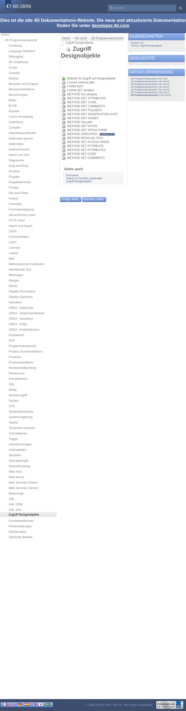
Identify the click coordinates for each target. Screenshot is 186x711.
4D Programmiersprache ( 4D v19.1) (150, 81)
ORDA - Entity (18, 324)
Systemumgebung (21, 417)
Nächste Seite (93, 199)
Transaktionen (18, 433)
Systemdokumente (21, 411)
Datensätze (16, 144)
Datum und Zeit (19, 155)
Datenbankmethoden (22, 133)
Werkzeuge (16, 493)
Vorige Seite (70, 199)
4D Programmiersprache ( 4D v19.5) (150, 86)
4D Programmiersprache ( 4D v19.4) (150, 84)
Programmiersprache (22, 346)
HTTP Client (17, 220)
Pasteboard (16, 335)
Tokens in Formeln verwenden (84, 178)
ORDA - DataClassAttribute (27, 313)
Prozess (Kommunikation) (26, 351)
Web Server (16, 477)
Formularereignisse (21, 209)
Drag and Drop (18, 166)
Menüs (13, 286)
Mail (11, 258)
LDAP (12, 242)
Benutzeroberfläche (21, 89)
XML (12, 499)
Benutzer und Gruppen (24, 84)
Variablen (15, 455)
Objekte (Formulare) (22, 291)
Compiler (15, 127)
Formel (13, 198)
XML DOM (16, 504)
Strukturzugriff (18, 395)
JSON (13, 231)
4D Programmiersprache (21, 40)
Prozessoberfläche (21, 362)
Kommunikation (19, 237)
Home (5, 34)
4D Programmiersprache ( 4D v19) (149, 78)
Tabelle (13, 422)
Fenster (14, 187)
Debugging (16, 56)
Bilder (12, 100)
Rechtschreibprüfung (22, 368)
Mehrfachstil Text (20, 269)
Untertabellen (17, 450)
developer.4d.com (110, 25)
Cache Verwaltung (21, 116)
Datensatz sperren (21, 138)
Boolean (14, 111)
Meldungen (16, 275)
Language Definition (22, 51)
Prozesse (15, 357)
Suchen (14, 400)
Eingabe (14, 176)
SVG (12, 406)
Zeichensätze (17, 531)
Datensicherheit (19, 149)
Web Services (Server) (23, 488)
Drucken (14, 171)
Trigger (13, 439)
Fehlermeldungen (20, 526)
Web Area (15, 471)
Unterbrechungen (20, 444)
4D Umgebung (18, 62)
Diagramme (16, 160)
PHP (12, 340)
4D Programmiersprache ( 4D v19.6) (150, 89)
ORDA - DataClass (21, 308)
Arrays (13, 67)
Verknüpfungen (19, 460)
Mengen (14, 280)
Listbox (13, 253)
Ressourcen (17, 373)
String (12, 389)
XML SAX (15, 510)
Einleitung (15, 45)
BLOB (13, 105)
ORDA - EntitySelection (24, 329)
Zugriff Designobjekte (79, 181)
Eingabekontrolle (20, 182)
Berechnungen (18, 95)
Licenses (14, 247)
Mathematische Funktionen (26, 264)
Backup (14, 78)
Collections (16, 122)
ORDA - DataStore (21, 318)
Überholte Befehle (20, 537)
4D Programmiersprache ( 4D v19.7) (150, 92)
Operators (15, 302)
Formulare (15, 204)
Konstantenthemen (21, 521)
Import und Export (20, 226)
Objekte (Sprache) (21, 297)
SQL (12, 384)
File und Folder (18, 193)
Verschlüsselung (19, 466)
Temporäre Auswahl (22, 428)
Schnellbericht (18, 379)
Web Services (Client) (23, 482)
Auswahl (14, 73)
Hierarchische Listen (22, 215)
